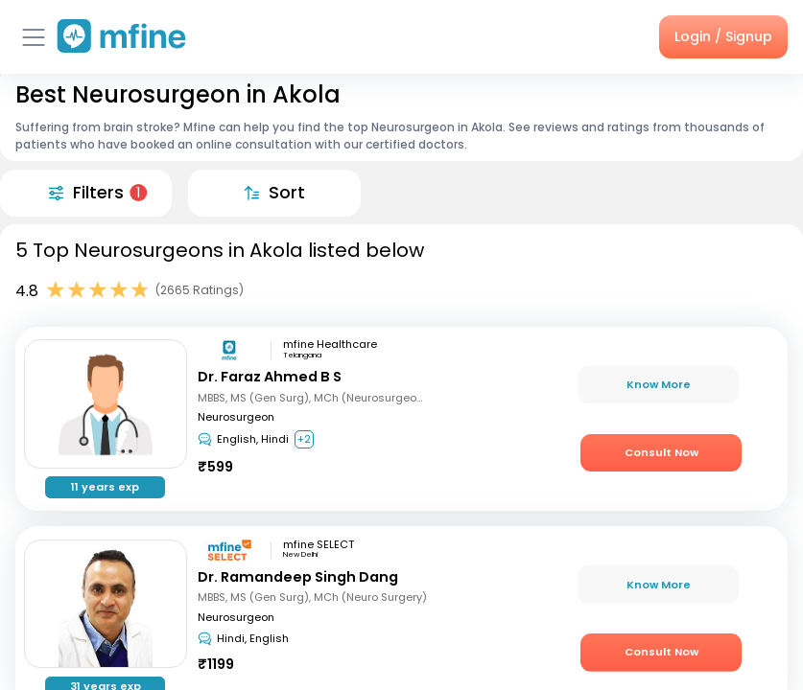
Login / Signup (723, 36)
